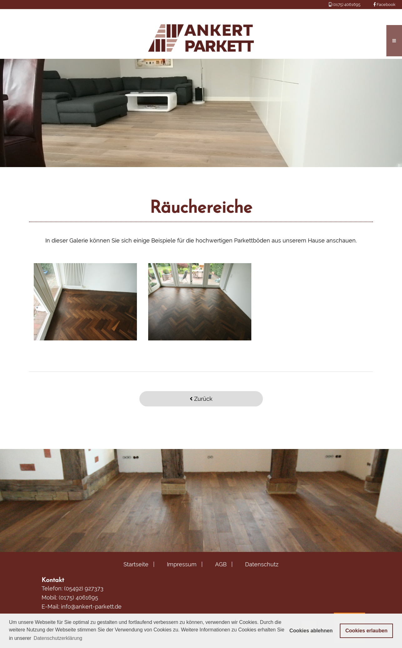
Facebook (384, 4)
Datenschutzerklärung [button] (58, 638)
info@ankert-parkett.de (91, 606)
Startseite (135, 564)
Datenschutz (262, 564)
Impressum (182, 564)
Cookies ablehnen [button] (311, 630)
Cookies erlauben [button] (366, 630)
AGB (221, 564)
